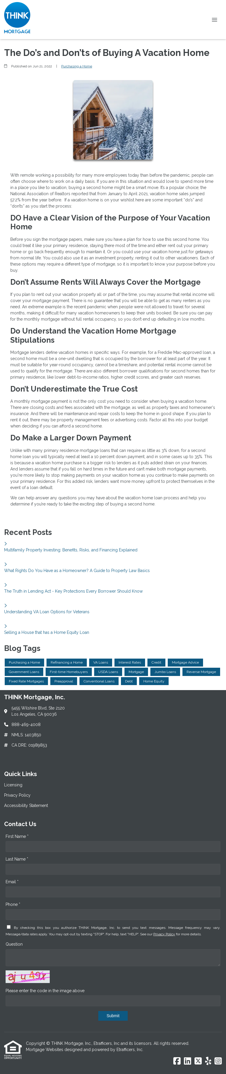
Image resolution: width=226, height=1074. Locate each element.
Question (14, 944)
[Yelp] (208, 1061)
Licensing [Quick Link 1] (13, 785)
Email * (12, 881)
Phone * (13, 904)
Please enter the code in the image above (45, 990)
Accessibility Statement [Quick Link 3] (26, 805)
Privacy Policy (164, 934)
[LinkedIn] (187, 1061)
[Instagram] (218, 1061)
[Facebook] (177, 1061)
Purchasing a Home (76, 66)
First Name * (17, 836)
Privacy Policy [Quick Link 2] (17, 795)
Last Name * (17, 859)
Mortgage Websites (45, 1049)
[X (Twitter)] (198, 1061)
